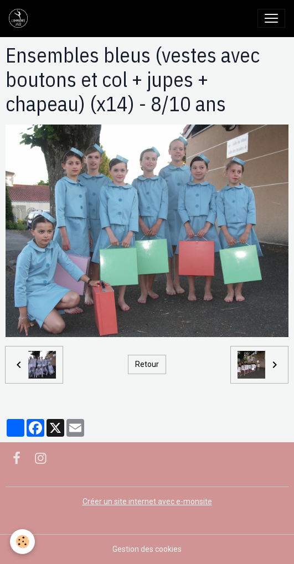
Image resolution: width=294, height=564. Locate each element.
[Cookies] (22, 541)
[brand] (20, 18)
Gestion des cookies (147, 549)
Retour (147, 364)
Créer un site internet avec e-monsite (147, 501)
